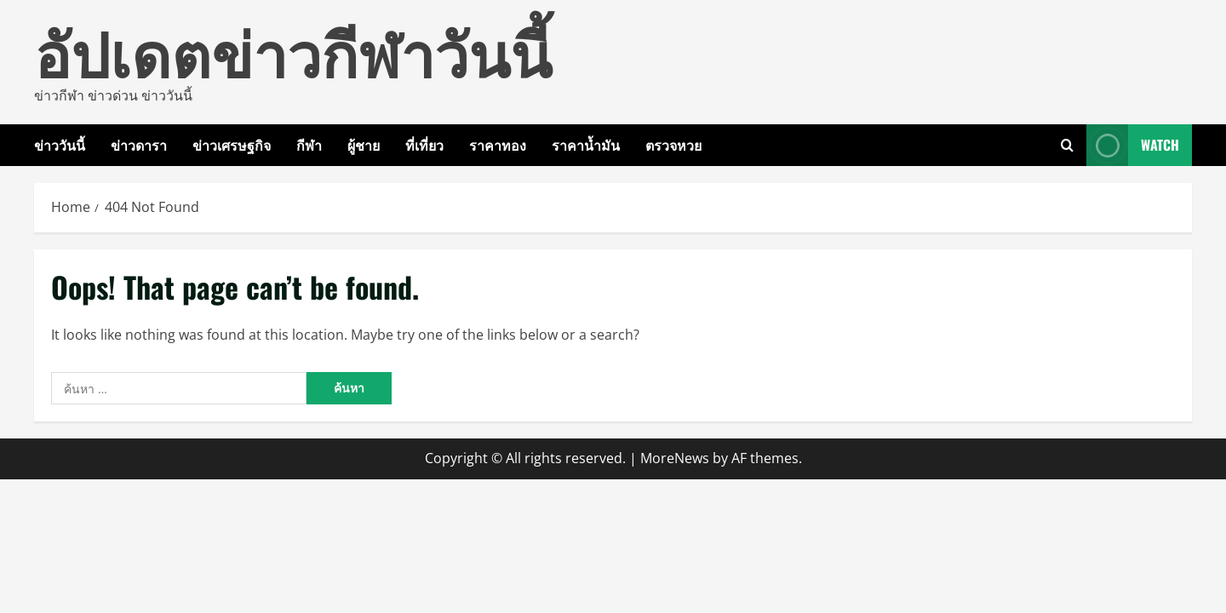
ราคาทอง (497, 145)
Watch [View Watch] (1132, 145)
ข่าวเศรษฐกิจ (231, 145)
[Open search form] (1067, 145)
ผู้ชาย (363, 145)
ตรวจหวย (673, 145)
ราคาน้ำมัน (586, 145)
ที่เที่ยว (424, 145)
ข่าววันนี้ (59, 145)
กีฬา (309, 145)
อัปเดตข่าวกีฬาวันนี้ (293, 50)
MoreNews (674, 458)
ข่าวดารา (139, 145)
